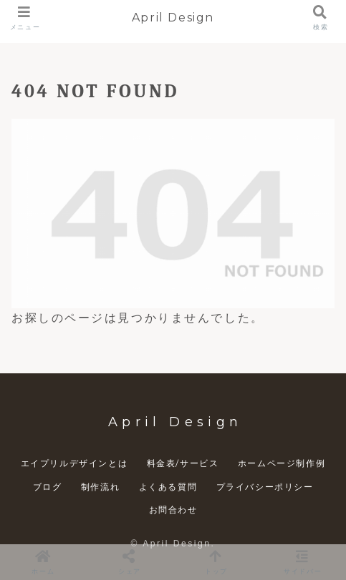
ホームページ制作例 (281, 463)
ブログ (47, 486)
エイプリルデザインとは (74, 463)
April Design (173, 17)
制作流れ (100, 486)
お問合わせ (173, 509)
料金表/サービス (183, 463)
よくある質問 (168, 486)
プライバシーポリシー (265, 486)
